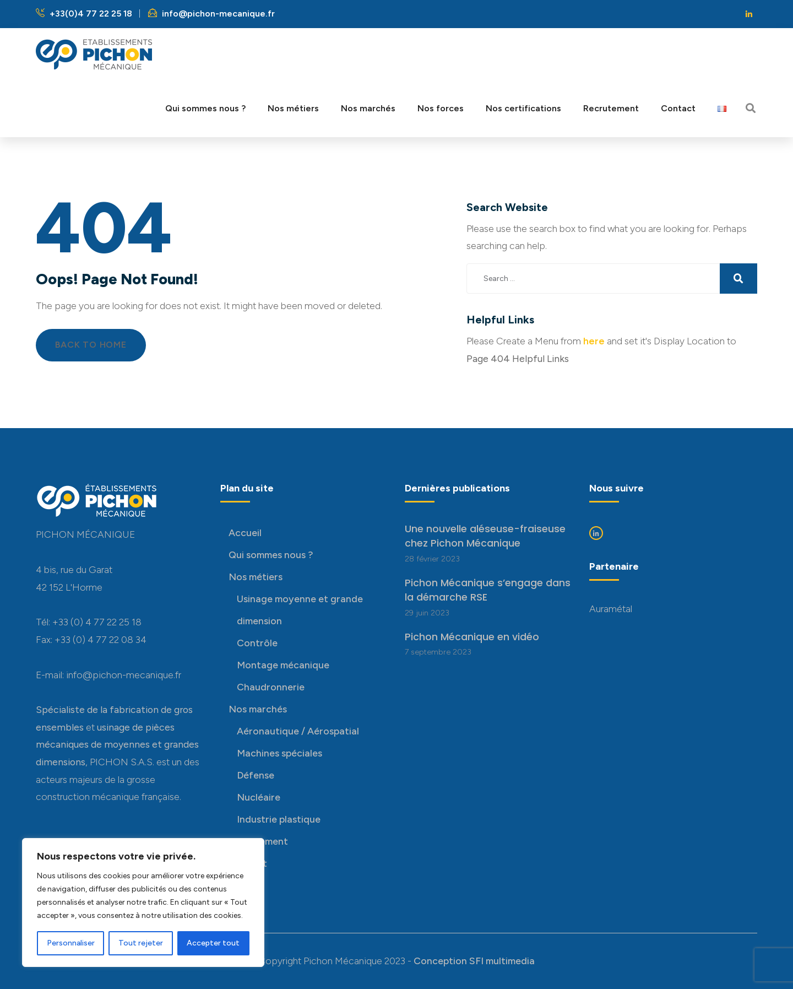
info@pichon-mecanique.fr (211, 13)
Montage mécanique (283, 665)
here (594, 341)
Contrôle (257, 642)
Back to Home (91, 344)
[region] (143, 902)
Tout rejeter (140, 943)
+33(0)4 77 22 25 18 (84, 13)
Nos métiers (256, 576)
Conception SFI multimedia (474, 960)
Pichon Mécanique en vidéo (472, 637)
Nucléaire (258, 797)
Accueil (245, 532)
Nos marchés (258, 709)
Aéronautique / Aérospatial (298, 731)
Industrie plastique (279, 819)
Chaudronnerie (271, 687)
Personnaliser (71, 943)
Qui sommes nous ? (271, 554)
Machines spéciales (279, 753)
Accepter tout (213, 943)
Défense (255, 775)
